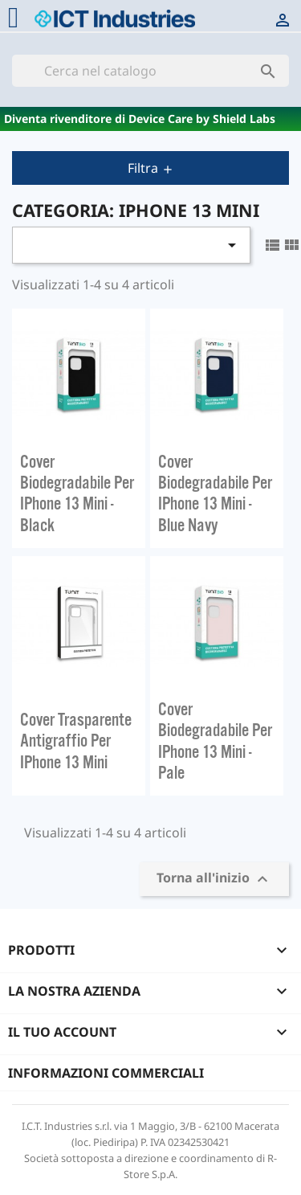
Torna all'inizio (214, 880)
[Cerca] (150, 71)
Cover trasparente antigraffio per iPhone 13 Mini (76, 740)
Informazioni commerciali (106, 1073)
